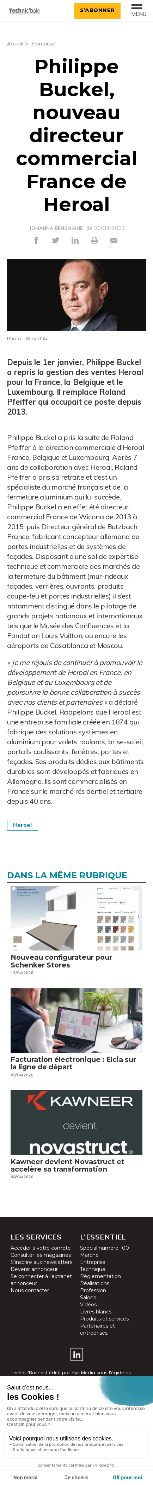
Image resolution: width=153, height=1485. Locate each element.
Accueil (16, 43)
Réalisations (94, 1293)
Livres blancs (95, 1321)
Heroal (24, 824)
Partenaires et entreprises (97, 1339)
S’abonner (94, 10)
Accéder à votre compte (41, 1258)
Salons (88, 1307)
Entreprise (46, 43)
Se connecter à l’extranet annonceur (41, 1289)
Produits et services (104, 1328)
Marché (89, 1265)
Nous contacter (30, 1300)
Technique (92, 1279)
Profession (93, 1300)
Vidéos (88, 1314)
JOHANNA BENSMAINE (56, 228)
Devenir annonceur (34, 1279)
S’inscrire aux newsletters (41, 1272)
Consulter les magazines (41, 1265)
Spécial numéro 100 (104, 1258)
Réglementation (100, 1286)
